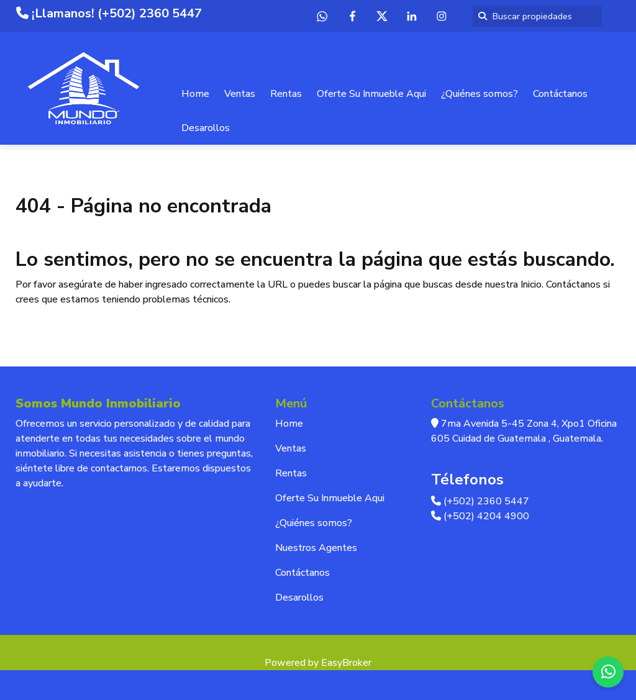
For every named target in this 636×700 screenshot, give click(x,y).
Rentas (286, 94)
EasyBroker (346, 663)
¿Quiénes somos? (479, 94)
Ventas (239, 94)
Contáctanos (560, 94)
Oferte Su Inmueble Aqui (371, 94)
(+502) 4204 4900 (480, 516)
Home (195, 94)
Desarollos (205, 128)
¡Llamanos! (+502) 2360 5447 (109, 13)
